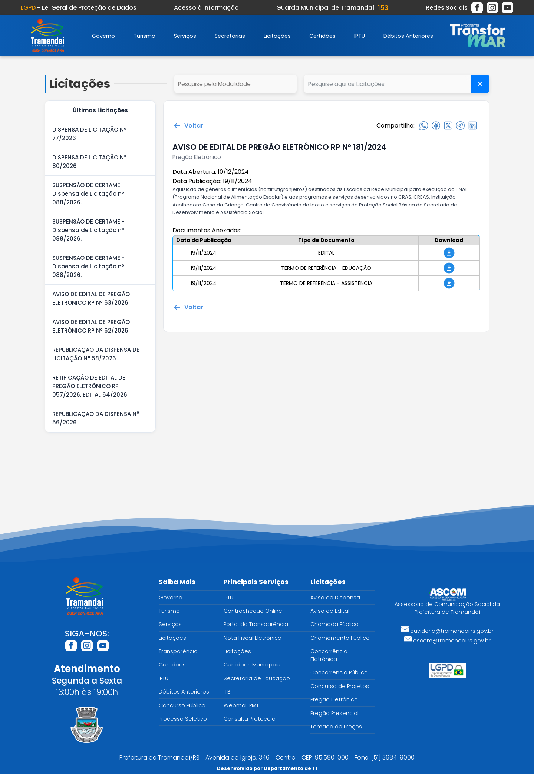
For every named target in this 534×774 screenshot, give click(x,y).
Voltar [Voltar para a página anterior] (187, 125)
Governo (103, 36)
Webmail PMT (241, 705)
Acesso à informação (206, 7)
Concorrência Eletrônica (328, 655)
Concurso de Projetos (339, 686)
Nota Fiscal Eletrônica (252, 638)
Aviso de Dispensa (335, 597)
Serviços (185, 36)
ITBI (228, 691)
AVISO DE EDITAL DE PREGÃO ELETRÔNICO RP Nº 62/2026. (91, 326)
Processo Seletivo (183, 718)
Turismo (144, 36)
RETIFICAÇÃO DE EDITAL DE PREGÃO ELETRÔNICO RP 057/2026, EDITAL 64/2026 (89, 386)
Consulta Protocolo (250, 718)
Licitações (277, 36)
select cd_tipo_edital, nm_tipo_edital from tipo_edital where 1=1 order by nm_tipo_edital (235, 84)
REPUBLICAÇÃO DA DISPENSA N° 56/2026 (95, 418)
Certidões (322, 36)
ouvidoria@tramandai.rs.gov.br (447, 631)
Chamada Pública (334, 624)
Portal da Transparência (256, 624)
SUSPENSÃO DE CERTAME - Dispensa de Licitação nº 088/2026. (88, 193)
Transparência (178, 651)
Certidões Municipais (252, 664)
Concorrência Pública (339, 672)
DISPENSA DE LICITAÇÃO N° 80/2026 (89, 161)
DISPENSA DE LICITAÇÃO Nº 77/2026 (89, 134)
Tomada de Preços (336, 726)
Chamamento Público (340, 638)
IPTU (359, 36)
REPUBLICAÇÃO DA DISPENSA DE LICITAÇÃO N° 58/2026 (95, 354)
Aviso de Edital (329, 611)
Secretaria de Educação (257, 678)
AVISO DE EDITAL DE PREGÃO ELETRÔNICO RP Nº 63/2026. (91, 298)
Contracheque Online (253, 611)
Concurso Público (182, 705)
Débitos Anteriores (408, 36)
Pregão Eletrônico (334, 699)
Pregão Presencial (334, 713)
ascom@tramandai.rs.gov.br (447, 640)
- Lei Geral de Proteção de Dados (78, 7)
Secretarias (230, 36)
